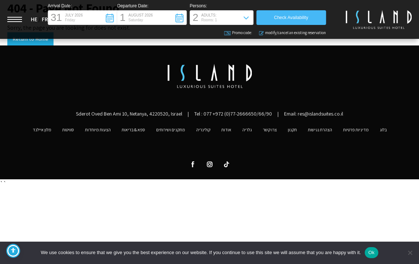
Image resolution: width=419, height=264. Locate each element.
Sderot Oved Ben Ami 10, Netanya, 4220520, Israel (129, 115)
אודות (226, 131)
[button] (82, 17)
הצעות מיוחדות (98, 131)
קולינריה (203, 131)
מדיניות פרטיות (356, 131)
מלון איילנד (42, 131)
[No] (410, 252)
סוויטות (68, 131)
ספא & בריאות (133, 131)
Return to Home (30, 39)
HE (34, 19)
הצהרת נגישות (320, 131)
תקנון (292, 131)
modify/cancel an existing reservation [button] (292, 33)
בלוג (383, 131)
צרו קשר (270, 131)
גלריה (247, 131)
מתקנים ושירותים (170, 131)
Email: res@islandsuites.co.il (313, 115)
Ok (371, 252)
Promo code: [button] (238, 33)
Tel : (233, 115)
